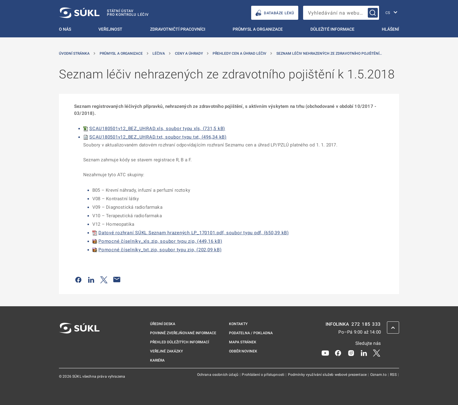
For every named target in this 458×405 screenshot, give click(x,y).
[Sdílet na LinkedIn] (91, 279)
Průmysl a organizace (258, 29)
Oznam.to (379, 374)
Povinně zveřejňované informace (183, 333)
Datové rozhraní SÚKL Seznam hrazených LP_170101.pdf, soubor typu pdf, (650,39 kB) (193, 232)
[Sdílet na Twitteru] (104, 279)
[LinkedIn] (364, 352)
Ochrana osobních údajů (218, 374)
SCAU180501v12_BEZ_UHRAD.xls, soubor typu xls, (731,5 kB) (157, 128)
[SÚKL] (104, 13)
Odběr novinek (243, 351)
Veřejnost (110, 29)
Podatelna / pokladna (251, 333)
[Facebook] (338, 352)
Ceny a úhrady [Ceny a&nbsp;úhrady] (189, 53)
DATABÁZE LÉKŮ (274, 13)
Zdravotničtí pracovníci (177, 29)
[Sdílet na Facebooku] (78, 279)
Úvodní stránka (74, 53)
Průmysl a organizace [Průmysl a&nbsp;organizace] (121, 53)
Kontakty (238, 324)
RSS (394, 374)
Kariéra (157, 360)
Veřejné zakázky (166, 351)
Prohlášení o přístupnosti (263, 374)
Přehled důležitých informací (179, 342)
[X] (376, 352)
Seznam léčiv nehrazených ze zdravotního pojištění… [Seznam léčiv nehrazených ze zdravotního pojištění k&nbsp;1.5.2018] (329, 53)
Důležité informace (332, 29)
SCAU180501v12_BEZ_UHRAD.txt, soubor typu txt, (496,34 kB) (158, 137)
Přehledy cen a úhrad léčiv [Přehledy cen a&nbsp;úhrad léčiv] (239, 53)
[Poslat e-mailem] (117, 279)
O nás (65, 29)
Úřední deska (162, 324)
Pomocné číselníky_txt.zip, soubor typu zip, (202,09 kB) (159, 249)
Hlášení (390, 29)
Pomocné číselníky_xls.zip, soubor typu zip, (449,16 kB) (160, 241)
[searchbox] (341, 13)
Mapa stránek (242, 342)
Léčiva (158, 53)
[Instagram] (351, 352)
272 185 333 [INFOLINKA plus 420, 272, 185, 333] (366, 324)
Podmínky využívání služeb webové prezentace (328, 374)
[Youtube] (325, 352)
